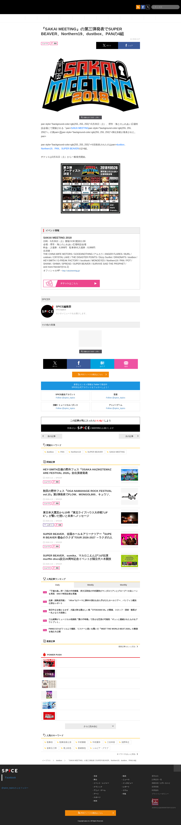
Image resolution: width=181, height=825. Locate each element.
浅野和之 (124, 742)
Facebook (10, 777)
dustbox (120, 144)
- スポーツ (97, 797)
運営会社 (155, 776)
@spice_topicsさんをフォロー (15, 788)
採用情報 (155, 787)
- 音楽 (95, 776)
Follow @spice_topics (65, 398)
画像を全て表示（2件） (90, 117)
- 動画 (124, 776)
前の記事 (49, 436)
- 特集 (124, 794)
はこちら (79, 283)
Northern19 (46, 148)
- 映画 (95, 801)
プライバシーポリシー (160, 794)
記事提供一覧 (157, 780)
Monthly (123, 585)
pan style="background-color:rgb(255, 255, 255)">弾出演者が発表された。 (99, 132)
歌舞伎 (48, 742)
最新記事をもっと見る (128, 647)
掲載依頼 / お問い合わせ (161, 783)
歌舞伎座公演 (64, 742)
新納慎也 (81, 748)
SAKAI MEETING (80, 128)
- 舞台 (95, 780)
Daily (57, 585)
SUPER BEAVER (70, 148)
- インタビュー (127, 783)
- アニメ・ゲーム (99, 790)
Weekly (90, 585)
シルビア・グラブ (99, 748)
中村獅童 (81, 742)
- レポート (126, 787)
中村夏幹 (95, 742)
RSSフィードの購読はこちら (92, 374)
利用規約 (155, 790)
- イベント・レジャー (101, 783)
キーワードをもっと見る (127, 754)
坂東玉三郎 (50, 748)
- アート (96, 794)
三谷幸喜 (110, 742)
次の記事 (131, 436)
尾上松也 (66, 748)
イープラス (46, 760)
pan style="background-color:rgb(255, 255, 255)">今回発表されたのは (76, 144)
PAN (57, 148)
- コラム (125, 790)
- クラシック (97, 787)
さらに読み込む (99, 726)
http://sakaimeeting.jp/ (71, 271)
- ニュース (126, 780)
